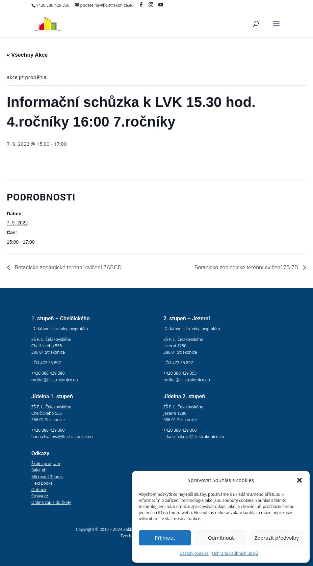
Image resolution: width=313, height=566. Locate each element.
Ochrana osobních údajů (235, 553)
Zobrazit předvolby (277, 537)
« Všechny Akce (27, 55)
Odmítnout (221, 537)
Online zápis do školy (51, 502)
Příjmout (165, 537)
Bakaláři (39, 470)
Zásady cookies (194, 553)
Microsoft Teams (47, 477)
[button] (299, 480)
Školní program (45, 463)
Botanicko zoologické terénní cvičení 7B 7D (247, 267)
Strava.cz (39, 496)
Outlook (39, 489)
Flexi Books (42, 483)
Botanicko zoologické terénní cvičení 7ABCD (67, 267)
